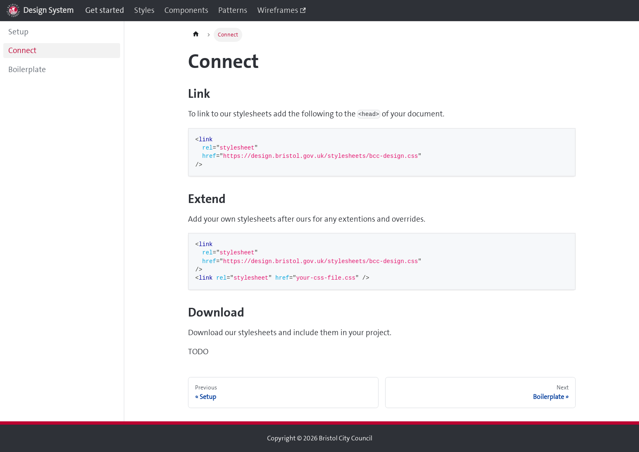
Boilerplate (27, 69)
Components (186, 10)
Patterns (232, 10)
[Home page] (196, 35)
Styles (144, 10)
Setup (18, 32)
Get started (104, 10)
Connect (22, 50)
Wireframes (281, 10)
